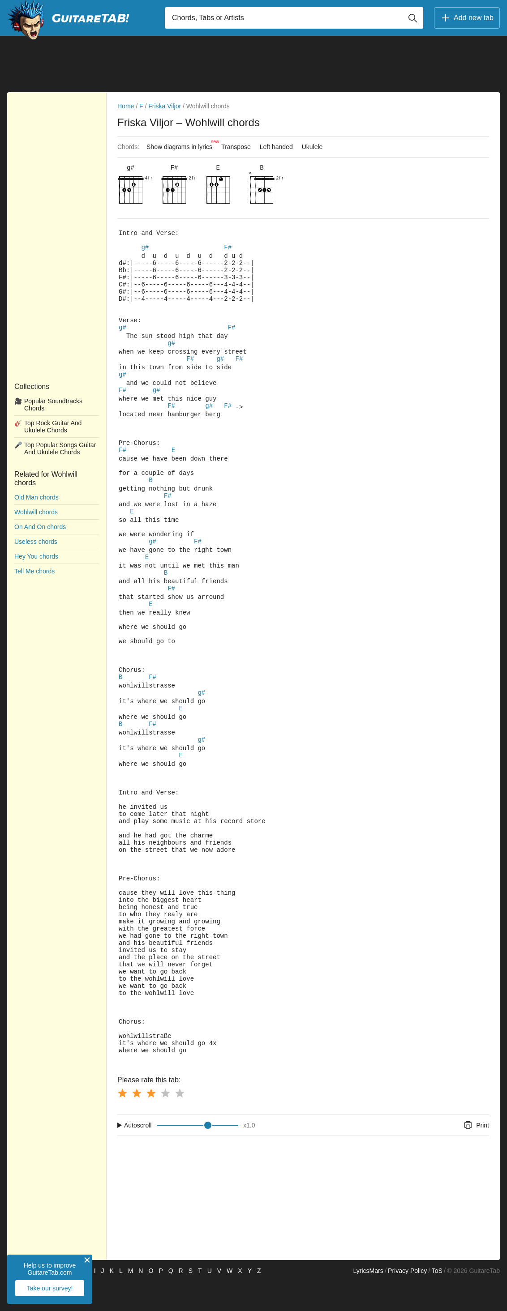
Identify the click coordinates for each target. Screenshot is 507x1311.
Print (476, 1154)
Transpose (236, 146)
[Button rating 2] (136, 1122)
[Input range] (197, 1154)
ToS (437, 1300)
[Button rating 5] (179, 1122)
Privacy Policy (407, 1300)
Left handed (276, 146)
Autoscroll (137, 1154)
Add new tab (467, 18)
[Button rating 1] (122, 1122)
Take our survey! (50, 1288)
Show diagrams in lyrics (181, 144)
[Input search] (294, 18)
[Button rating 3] (151, 1122)
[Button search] (412, 18)
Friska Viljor (164, 106)
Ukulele (312, 146)
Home (125, 106)
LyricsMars (368, 1300)
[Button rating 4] (165, 1122)
